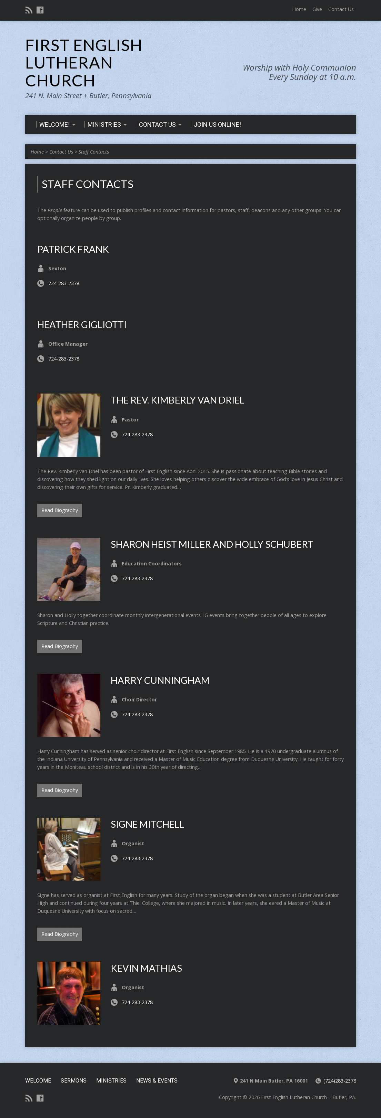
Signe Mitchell (147, 824)
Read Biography (59, 510)
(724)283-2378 (339, 1080)
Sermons (74, 1080)
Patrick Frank (73, 249)
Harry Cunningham (160, 680)
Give (317, 9)
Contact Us (341, 9)
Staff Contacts (94, 151)
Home (299, 9)
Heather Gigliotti (82, 324)
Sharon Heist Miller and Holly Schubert (212, 544)
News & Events (157, 1080)
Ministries (111, 1080)
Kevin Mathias (146, 968)
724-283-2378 (63, 283)
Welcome (38, 1080)
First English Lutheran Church (83, 62)
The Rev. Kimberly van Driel (177, 400)
